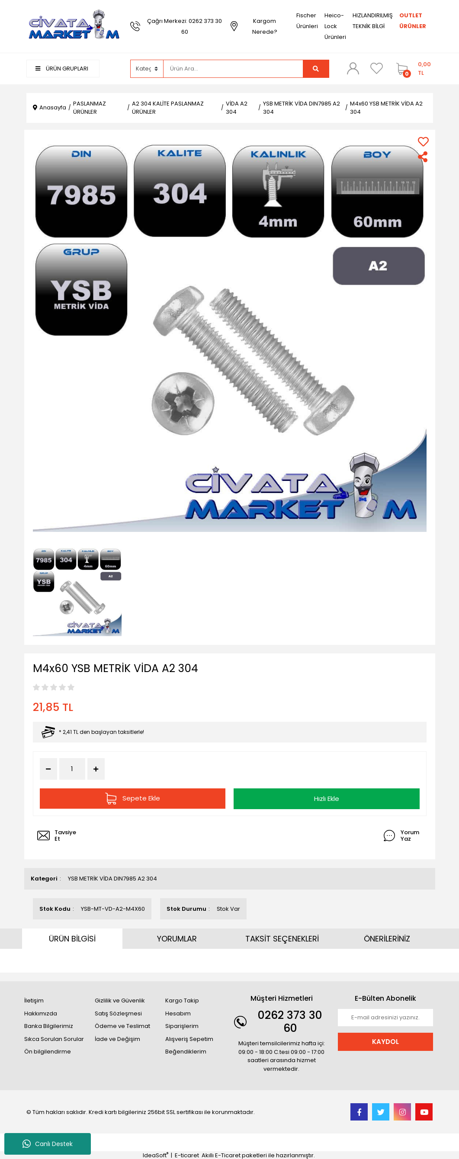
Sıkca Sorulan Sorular (54, 1038)
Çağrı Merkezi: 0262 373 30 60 (184, 26)
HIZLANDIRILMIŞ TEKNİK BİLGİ (373, 20)
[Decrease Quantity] (48, 769)
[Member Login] (353, 68)
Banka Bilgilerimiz (48, 1025)
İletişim (34, 1000)
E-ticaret (187, 1155)
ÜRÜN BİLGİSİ (72, 938)
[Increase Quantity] (96, 769)
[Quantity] (72, 769)
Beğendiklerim (185, 1051)
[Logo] (74, 26)
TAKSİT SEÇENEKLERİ (282, 938)
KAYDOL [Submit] (385, 1040)
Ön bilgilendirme (47, 1051)
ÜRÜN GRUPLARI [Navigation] (61, 68)
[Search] (233, 68)
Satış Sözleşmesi (118, 1013)
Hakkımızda (40, 1013)
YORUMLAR (177, 938)
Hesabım (178, 1013)
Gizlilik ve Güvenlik (120, 1000)
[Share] (423, 156)
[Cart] (412, 69)
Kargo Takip (182, 1000)
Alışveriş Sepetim (189, 1038)
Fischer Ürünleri (307, 20)
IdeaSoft (155, 1155)
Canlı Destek (47, 1144)
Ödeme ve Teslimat (122, 1025)
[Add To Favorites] (423, 141)
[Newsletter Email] (385, 1017)
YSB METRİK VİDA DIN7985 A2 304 (112, 878)
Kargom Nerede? (264, 26)
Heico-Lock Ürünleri (335, 26)
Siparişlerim (182, 1025)
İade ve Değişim (117, 1038)
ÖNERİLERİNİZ (387, 938)
